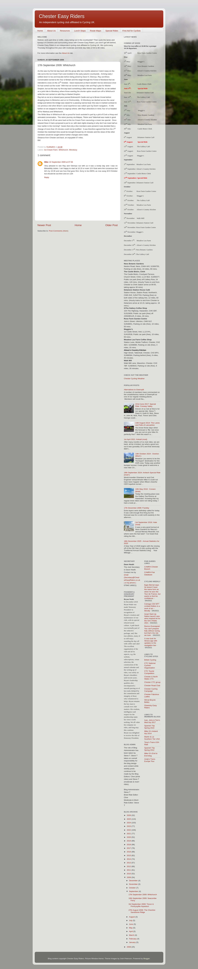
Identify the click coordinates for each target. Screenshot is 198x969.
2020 (129, 837)
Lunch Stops (80, 31)
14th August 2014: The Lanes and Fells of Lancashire (147, 424)
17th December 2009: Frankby (136, 508)
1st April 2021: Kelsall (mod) (135, 439)
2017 (129, 848)
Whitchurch (63, 150)
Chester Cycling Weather (134, 378)
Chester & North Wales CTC (151, 678)
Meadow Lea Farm (143, 164)
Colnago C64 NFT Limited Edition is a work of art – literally (152, 607)
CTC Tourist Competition (149, 672)
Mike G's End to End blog (150, 754)
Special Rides (111, 31)
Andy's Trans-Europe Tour (150, 760)
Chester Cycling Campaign (150, 690)
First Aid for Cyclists (131, 31)
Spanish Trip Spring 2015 (149, 727)
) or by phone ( (130, 583)
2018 (129, 844)
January (132, 942)
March (132, 935)
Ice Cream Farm (51, 150)
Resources (65, 31)
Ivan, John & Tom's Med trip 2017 (152, 721)
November (133, 884)
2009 (129, 877)
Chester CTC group (152, 682)
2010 (129, 874)
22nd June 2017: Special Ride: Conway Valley (145, 405)
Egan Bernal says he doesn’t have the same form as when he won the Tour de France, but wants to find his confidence (152, 591)
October (132, 888)
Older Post (111, 225)
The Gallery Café (143, 97)
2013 (129, 863)
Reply (46, 177)
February (133, 939)
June (131, 924)
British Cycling (150, 660)
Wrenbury (73, 150)
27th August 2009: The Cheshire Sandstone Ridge (142, 911)
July (131, 920)
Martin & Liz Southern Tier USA (152, 738)
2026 (129, 815)
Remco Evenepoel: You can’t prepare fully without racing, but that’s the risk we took (152, 630)
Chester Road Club (152, 685)
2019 (129, 841)
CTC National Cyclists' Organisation (150, 665)
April (131, 931)
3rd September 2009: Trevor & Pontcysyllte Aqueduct (141, 905)
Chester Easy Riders (61, 16)
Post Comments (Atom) (58, 231)
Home (40, 31)
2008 (129, 947)
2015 (129, 855)
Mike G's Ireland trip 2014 (151, 732)
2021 (129, 834)
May (131, 928)
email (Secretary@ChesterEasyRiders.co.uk (132, 577)
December (133, 881)
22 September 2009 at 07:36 (61, 162)
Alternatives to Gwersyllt (134, 390)
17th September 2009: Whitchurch (143, 895)
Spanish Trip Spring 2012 (149, 749)
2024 (129, 823)
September (134, 891)
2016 (129, 852)
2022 (129, 830)
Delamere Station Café (145, 93)
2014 (129, 859)
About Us (51, 31)
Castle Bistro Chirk (144, 84)
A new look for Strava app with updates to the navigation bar (150, 642)
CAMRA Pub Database (149, 573)
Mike (46, 162)
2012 (129, 866)
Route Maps (95, 31)
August (132, 917)
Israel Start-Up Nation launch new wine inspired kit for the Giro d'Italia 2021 (152, 618)
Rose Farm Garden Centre (147, 102)
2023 (129, 826)
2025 (129, 819)
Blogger (146, 959)
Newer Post (44, 225)
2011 (129, 870)
